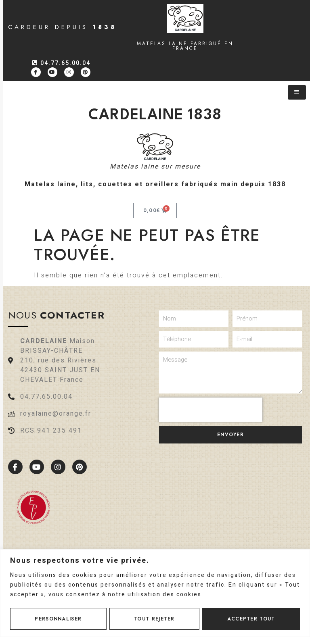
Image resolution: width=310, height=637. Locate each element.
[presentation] (210, 410)
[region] (155, 593)
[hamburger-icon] (297, 92)
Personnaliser (58, 618)
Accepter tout (251, 618)
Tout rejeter (154, 618)
